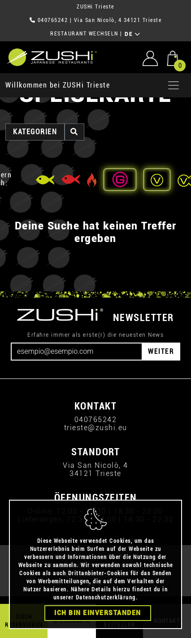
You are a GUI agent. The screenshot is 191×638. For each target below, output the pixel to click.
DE (132, 34)
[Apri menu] (173, 85)
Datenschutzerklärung (106, 597)
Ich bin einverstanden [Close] (97, 612)
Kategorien (35, 132)
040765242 (53, 20)
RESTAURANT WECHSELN (84, 34)
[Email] (77, 352)
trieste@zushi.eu (95, 427)
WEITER (161, 351)
